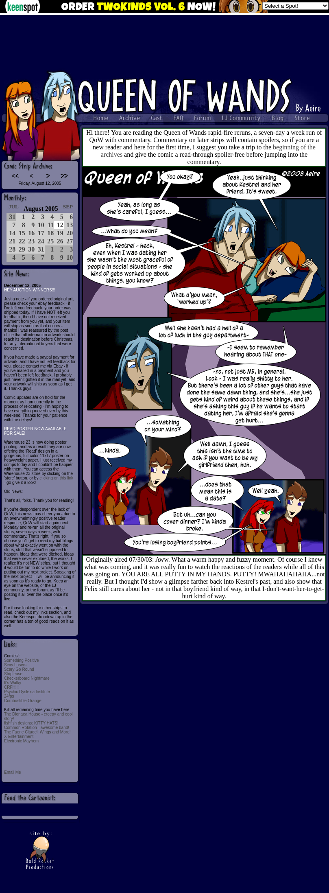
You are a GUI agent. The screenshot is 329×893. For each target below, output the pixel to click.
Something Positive (21, 660)
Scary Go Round (19, 669)
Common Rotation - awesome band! (36, 727)
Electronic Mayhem (21, 741)
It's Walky (12, 683)
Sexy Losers (15, 665)
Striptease (13, 674)
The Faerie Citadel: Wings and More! (37, 732)
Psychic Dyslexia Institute (27, 691)
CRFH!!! (11, 687)
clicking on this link (56, 478)
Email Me (12, 772)
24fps (9, 696)
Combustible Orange (22, 700)
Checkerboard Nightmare (27, 678)
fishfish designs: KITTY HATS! (31, 723)
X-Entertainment (18, 736)
